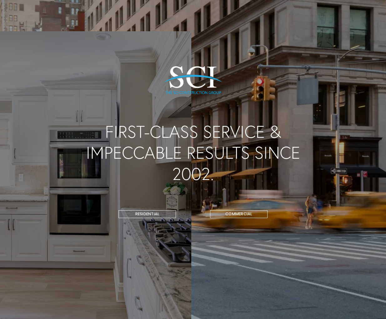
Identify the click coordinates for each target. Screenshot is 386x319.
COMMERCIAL (238, 214)
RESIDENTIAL (147, 214)
